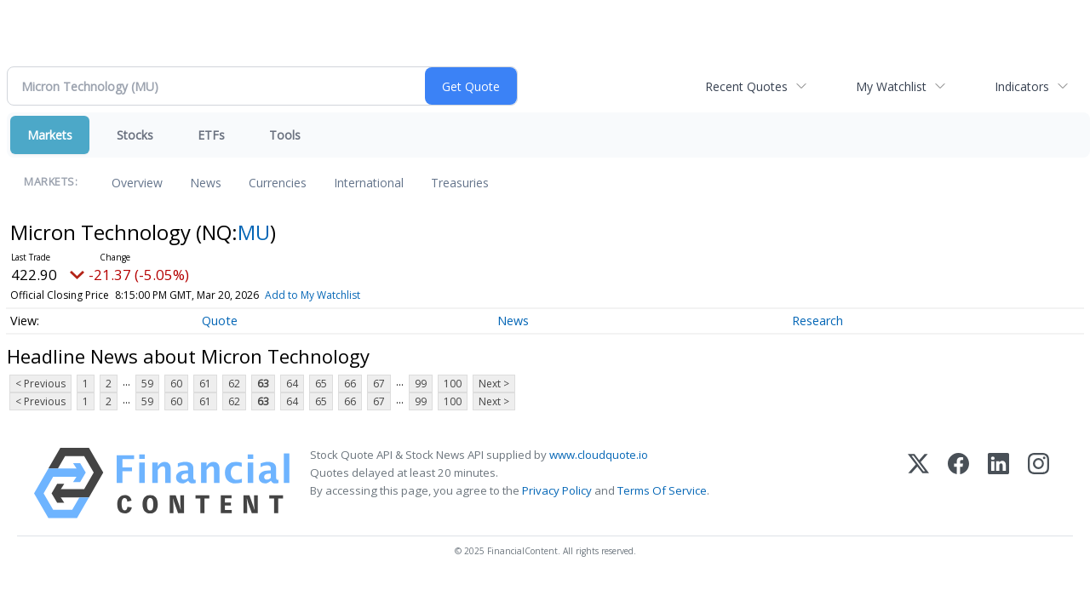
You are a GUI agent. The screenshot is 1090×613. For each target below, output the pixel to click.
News (205, 183)
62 (234, 383)
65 (321, 383)
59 (147, 383)
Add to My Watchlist (312, 295)
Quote (220, 320)
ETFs (211, 135)
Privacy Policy (557, 490)
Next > (494, 383)
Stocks (135, 135)
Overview (137, 183)
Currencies (278, 183)
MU (254, 232)
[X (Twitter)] (918, 483)
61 (205, 383)
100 (453, 383)
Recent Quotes (746, 86)
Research (817, 320)
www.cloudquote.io (598, 454)
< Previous (40, 383)
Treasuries (460, 183)
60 (176, 383)
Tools (285, 135)
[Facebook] (958, 483)
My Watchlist (891, 86)
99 (421, 383)
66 (350, 383)
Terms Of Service (662, 490)
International (369, 183)
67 (379, 383)
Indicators (1022, 86)
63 (263, 383)
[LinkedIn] (998, 483)
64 (292, 383)
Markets (49, 135)
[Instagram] (1038, 483)
